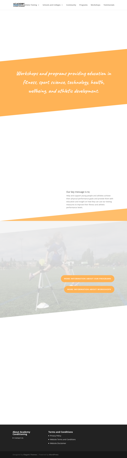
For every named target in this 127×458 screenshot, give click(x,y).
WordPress (53, 454)
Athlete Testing (30, 5)
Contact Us (18, 438)
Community (71, 5)
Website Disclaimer (58, 443)
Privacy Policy (55, 436)
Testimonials (109, 5)
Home (15, 5)
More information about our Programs (87, 279)
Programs (83, 5)
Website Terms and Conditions (63, 439)
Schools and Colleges (52, 5)
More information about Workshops (89, 289)
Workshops (95, 5)
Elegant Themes (30, 454)
